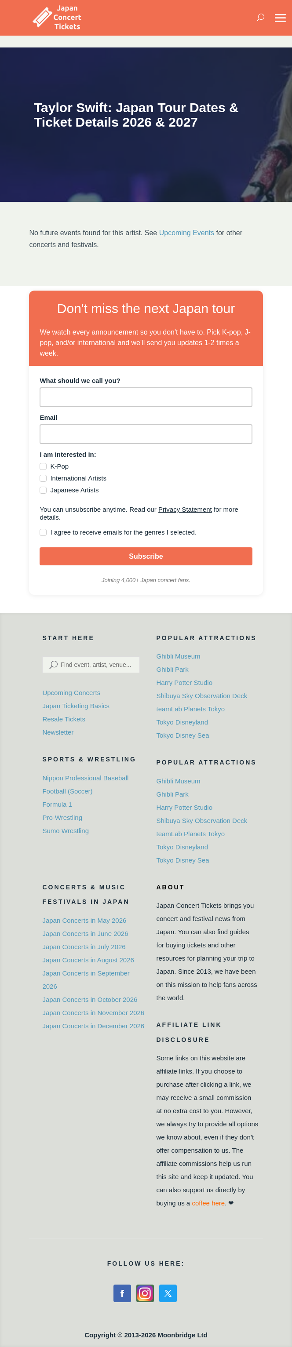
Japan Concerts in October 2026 (89, 999)
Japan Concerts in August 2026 (88, 960)
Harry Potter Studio (184, 682)
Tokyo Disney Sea (182, 735)
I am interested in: (68, 454)
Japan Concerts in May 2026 (84, 920)
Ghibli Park (172, 669)
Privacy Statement (185, 509)
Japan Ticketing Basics (76, 706)
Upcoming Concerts (71, 692)
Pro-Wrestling (62, 817)
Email (48, 417)
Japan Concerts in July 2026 (83, 946)
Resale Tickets (63, 719)
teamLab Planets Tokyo (190, 709)
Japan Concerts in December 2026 (93, 1026)
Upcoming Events (186, 233)
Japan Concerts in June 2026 (85, 933)
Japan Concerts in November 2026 (93, 1012)
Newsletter (57, 732)
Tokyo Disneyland (182, 722)
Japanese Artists (74, 490)
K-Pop (59, 466)
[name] (146, 397)
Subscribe (146, 556)
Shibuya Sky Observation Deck (201, 695)
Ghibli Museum (178, 656)
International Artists (78, 478)
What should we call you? (80, 380)
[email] (146, 434)
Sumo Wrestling (65, 830)
